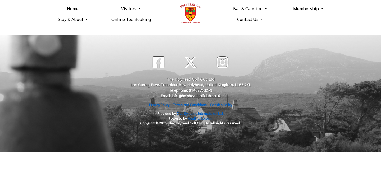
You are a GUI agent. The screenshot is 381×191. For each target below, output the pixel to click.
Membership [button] (306, 9)
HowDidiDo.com (200, 118)
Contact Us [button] (248, 19)
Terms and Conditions (190, 105)
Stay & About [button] (71, 19)
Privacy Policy (159, 105)
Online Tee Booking (131, 19)
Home (73, 9)
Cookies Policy (221, 105)
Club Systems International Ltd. (200, 113)
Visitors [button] (129, 9)
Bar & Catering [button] (248, 9)
